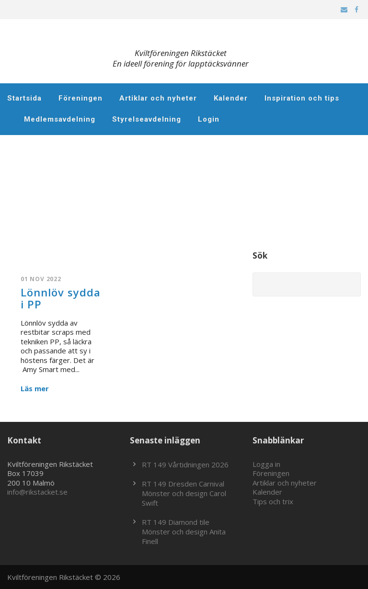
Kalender (231, 98)
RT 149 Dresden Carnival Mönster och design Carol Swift (184, 493)
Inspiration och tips (301, 98)
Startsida (24, 98)
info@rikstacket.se (37, 492)
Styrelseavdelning (146, 119)
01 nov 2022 (41, 279)
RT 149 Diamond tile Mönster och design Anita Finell (184, 531)
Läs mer (35, 388)
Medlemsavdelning (59, 119)
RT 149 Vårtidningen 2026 (185, 464)
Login (208, 119)
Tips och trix (273, 501)
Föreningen (80, 98)
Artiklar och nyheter (158, 98)
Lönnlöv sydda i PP (61, 298)
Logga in (266, 464)
